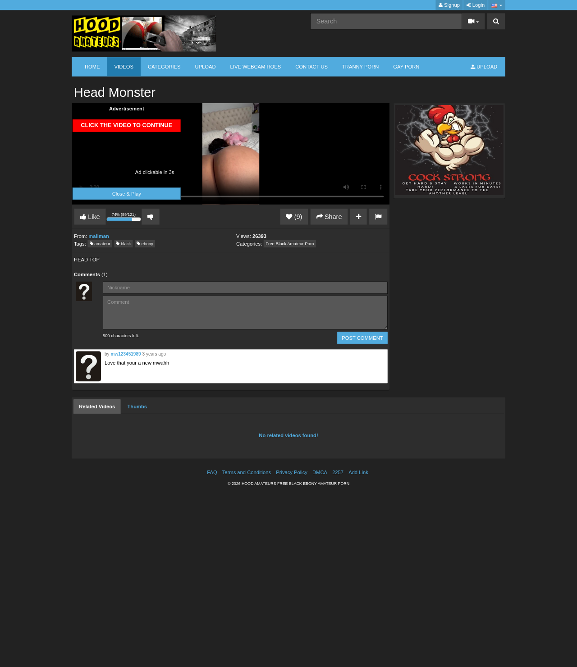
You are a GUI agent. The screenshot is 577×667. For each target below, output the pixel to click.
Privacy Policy (291, 472)
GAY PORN (406, 66)
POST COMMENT (362, 338)
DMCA (319, 472)
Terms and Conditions (246, 472)
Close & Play (126, 193)
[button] (496, 5)
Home (92, 66)
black (123, 243)
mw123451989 (125, 354)
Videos (123, 66)
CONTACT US (311, 66)
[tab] (97, 406)
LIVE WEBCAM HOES (255, 66)
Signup (449, 5)
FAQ (212, 472)
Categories (164, 66)
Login (476, 5)
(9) (294, 216)
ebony (145, 243)
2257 (337, 472)
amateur (100, 243)
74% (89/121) (124, 217)
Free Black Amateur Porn (290, 243)
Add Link (358, 472)
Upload (205, 66)
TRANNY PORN (360, 66)
